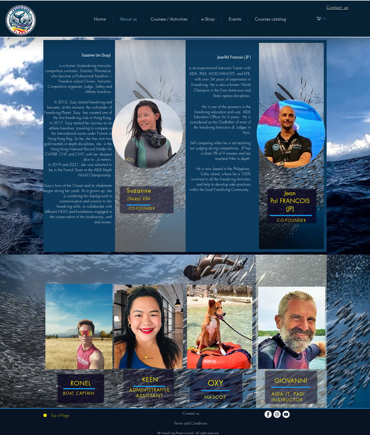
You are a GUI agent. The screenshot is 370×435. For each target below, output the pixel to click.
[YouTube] (286, 414)
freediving (202, 111)
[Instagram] (277, 414)
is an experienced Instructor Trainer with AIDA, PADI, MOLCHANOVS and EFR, (220, 70)
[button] (325, 18)
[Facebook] (268, 414)
